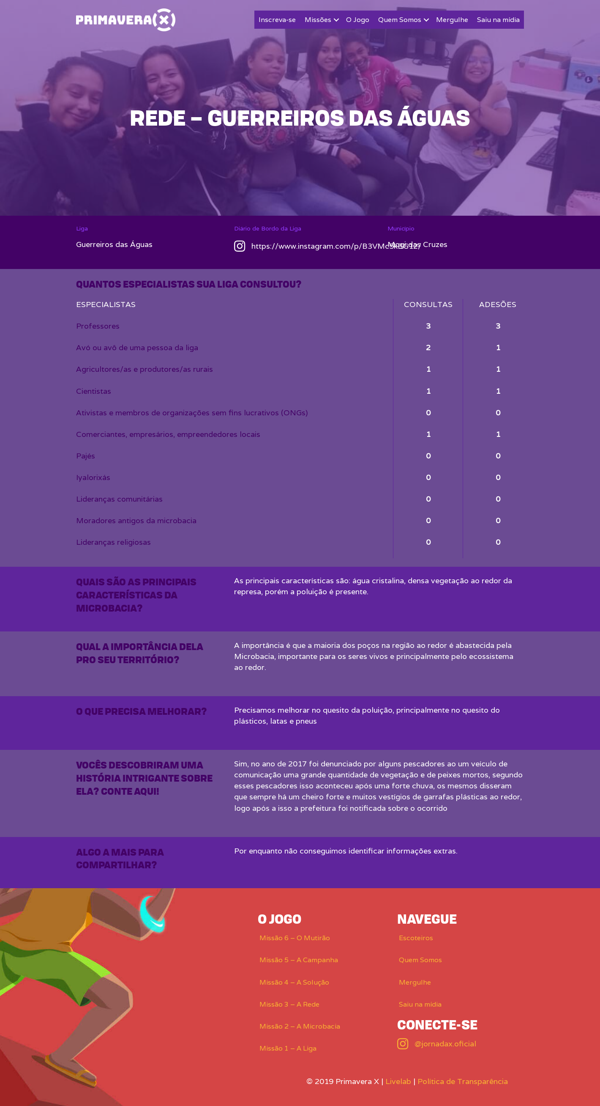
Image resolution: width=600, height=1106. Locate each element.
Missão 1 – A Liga (287, 1048)
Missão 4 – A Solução (294, 982)
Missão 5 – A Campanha (298, 959)
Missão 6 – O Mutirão (294, 937)
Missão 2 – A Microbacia (299, 1026)
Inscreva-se (277, 19)
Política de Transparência (462, 1081)
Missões (318, 19)
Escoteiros (416, 937)
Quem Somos (399, 19)
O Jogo (357, 19)
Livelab (398, 1081)
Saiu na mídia (498, 19)
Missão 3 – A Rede (289, 1004)
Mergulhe (452, 19)
